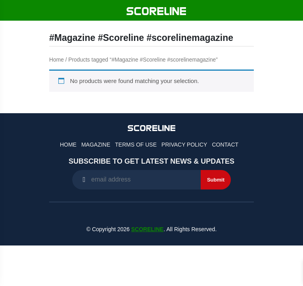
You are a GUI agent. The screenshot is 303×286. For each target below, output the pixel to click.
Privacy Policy (184, 144)
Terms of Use (136, 144)
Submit (215, 180)
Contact (225, 144)
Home (56, 60)
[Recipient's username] (136, 179)
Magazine (95, 144)
